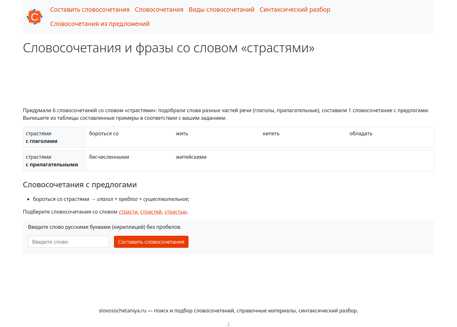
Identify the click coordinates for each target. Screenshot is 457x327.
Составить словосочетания (90, 9)
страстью (175, 211)
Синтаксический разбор (295, 9)
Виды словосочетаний (221, 9)
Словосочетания (159, 9)
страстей (151, 211)
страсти (128, 211)
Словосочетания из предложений (99, 23)
